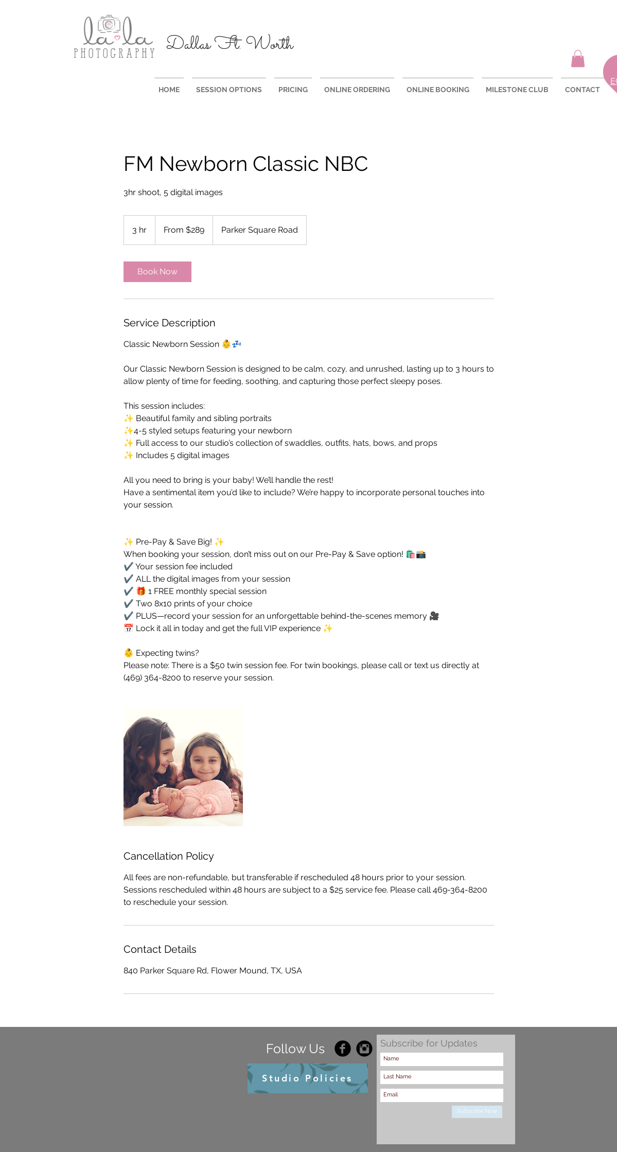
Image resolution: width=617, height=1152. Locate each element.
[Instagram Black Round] (364, 1048)
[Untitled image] (183, 766)
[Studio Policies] (308, 1078)
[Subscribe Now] (477, 1112)
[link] (157, 271)
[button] (578, 58)
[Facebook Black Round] (342, 1048)
